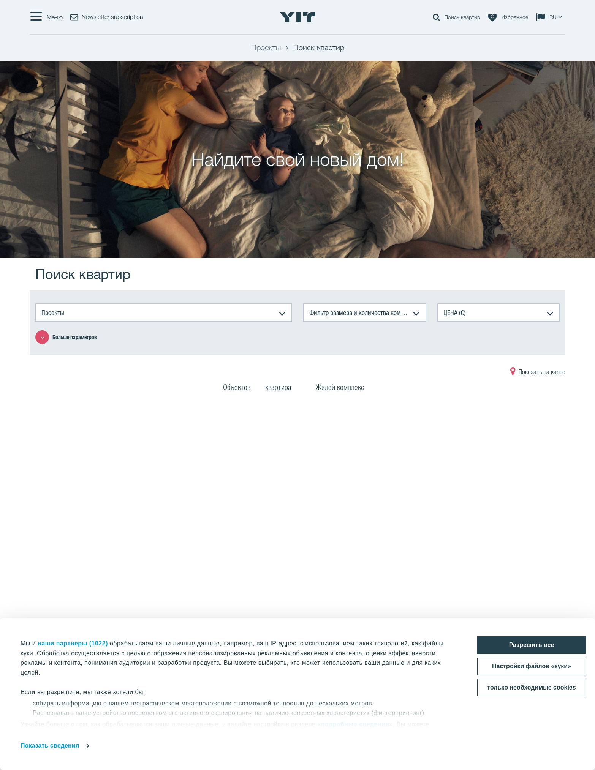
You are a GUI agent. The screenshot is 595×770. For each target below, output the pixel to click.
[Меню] (46, 17)
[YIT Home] (297, 17)
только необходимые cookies (531, 687)
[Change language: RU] (550, 17)
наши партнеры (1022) (73, 643)
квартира (283, 388)
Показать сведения (50, 745)
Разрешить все (531, 645)
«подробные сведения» (355, 724)
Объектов (236, 388)
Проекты (52, 312)
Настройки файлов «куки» (531, 666)
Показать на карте (537, 372)
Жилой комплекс (344, 388)
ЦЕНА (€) (454, 312)
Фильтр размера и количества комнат (359, 312)
